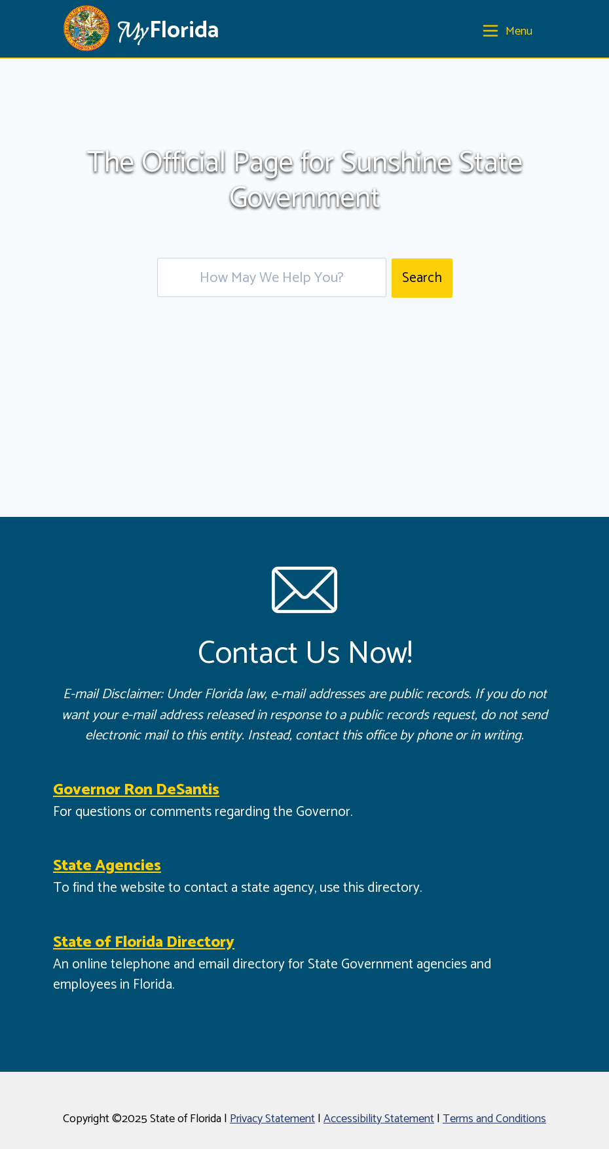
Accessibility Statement (378, 1119)
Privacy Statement (272, 1119)
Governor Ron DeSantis (136, 790)
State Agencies (107, 866)
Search (422, 278)
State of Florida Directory (143, 942)
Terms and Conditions (494, 1119)
